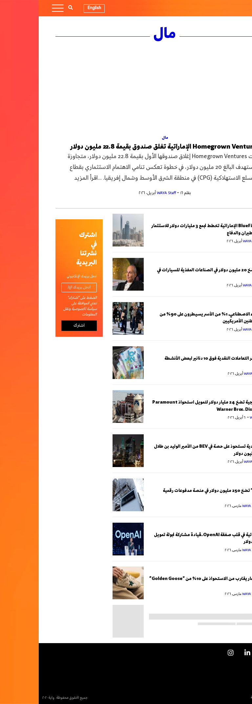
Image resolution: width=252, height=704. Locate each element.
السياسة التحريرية (225, 697)
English (55, 8)
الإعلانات (231, 664)
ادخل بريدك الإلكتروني (43, 276)
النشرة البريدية (228, 686)
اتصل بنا (232, 675)
